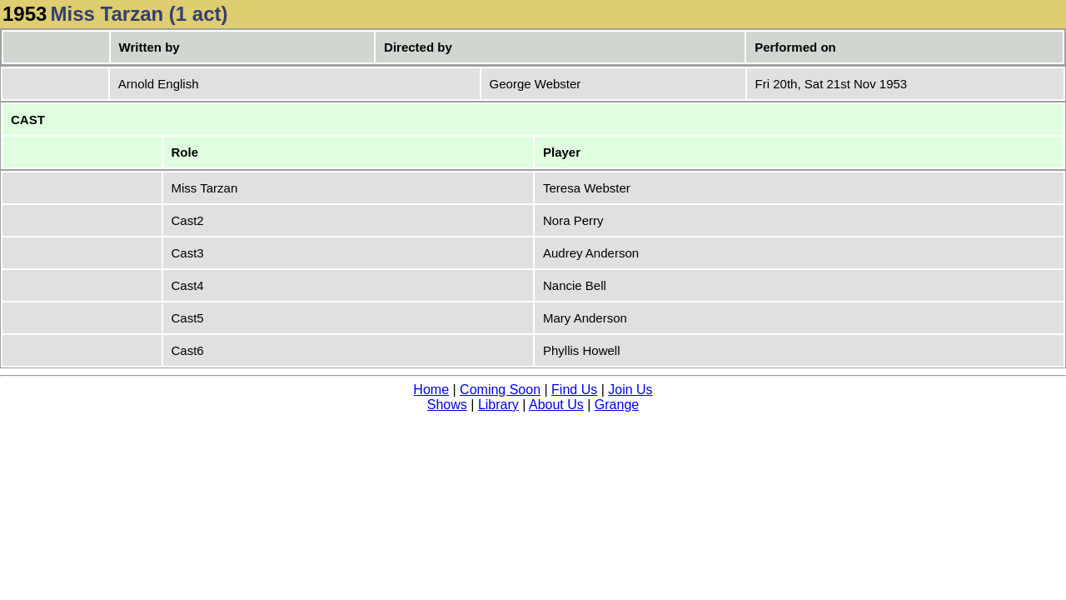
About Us (556, 405)
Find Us (574, 389)
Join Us (630, 389)
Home (431, 389)
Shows (447, 405)
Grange (617, 405)
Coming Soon (500, 389)
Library (498, 405)
